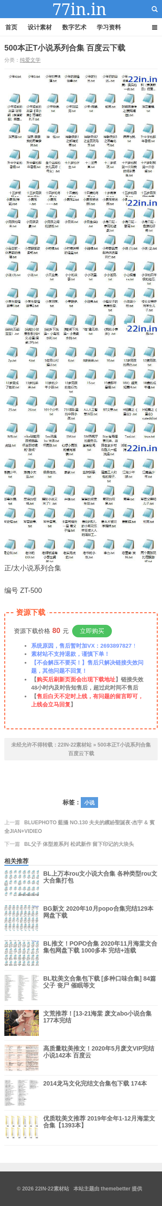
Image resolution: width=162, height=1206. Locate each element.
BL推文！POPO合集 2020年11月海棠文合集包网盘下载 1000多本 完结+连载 (100, 953)
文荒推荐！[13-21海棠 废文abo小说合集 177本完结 (97, 1017)
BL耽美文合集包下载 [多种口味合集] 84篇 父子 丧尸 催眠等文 (99, 988)
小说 (89, 803)
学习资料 (109, 27)
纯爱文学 (30, 60)
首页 (11, 27)
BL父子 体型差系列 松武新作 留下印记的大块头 (79, 844)
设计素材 (40, 27)
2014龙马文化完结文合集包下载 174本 (95, 1093)
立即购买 (92, 630)
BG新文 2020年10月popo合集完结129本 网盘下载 (98, 918)
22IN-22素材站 (81, 9)
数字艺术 (74, 27)
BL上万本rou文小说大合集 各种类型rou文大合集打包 (100, 883)
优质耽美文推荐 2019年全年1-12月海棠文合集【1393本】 (99, 1128)
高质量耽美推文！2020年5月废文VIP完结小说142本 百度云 (99, 1058)
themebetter (115, 1189)
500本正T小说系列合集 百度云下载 (64, 48)
